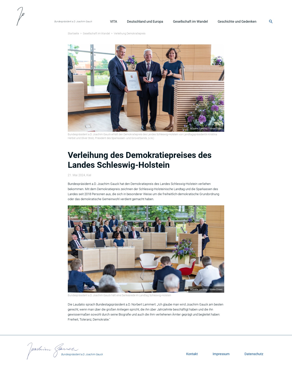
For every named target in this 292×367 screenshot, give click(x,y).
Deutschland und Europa (145, 21)
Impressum (221, 354)
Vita (113, 21)
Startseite (73, 33)
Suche (271, 21)
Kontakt (192, 354)
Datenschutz (254, 354)
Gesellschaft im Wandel (190, 21)
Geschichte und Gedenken (237, 21)
